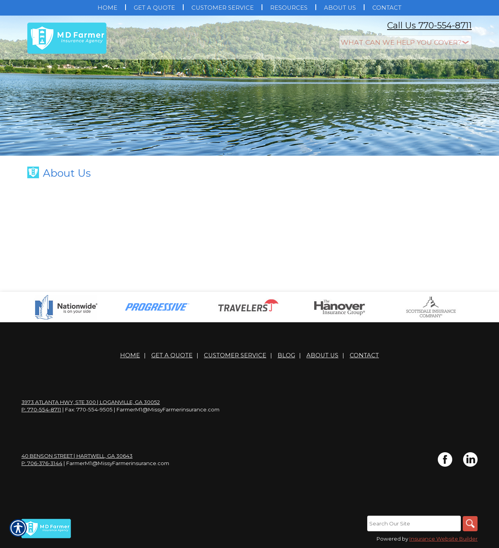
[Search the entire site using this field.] (413, 523)
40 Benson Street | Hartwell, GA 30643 (77, 456)
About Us (322, 355)
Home (130, 355)
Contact (364, 355)
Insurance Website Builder (443, 539)
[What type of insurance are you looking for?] (405, 42)
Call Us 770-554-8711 (429, 25)
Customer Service (235, 355)
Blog (286, 355)
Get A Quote (172, 355)
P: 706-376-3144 (41, 463)
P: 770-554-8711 (41, 409)
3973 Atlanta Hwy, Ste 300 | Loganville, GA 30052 (90, 402)
